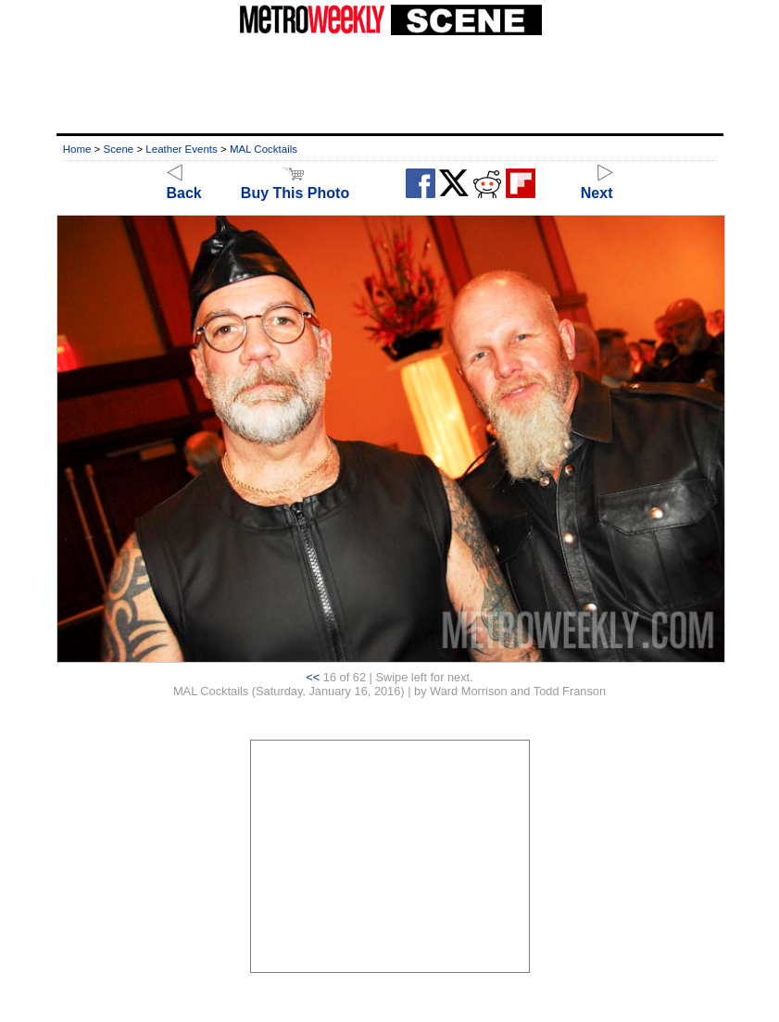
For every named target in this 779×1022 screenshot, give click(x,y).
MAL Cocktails (263, 149)
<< (313, 677)
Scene (119, 149)
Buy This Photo (295, 184)
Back (184, 184)
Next (597, 184)
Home (77, 149)
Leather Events (181, 149)
